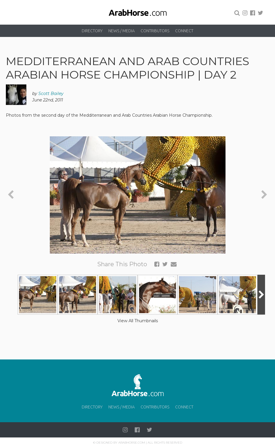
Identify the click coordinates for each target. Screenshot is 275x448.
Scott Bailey (51, 93)
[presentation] (11, 195)
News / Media (121, 30)
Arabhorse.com (131, 442)
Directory (92, 30)
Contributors (155, 30)
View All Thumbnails (137, 320)
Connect (184, 30)
